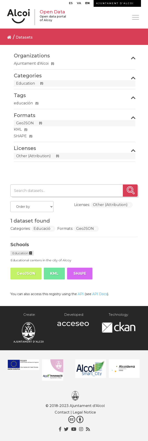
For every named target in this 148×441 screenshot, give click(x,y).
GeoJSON (26, 273)
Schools (19, 244)
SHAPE (79, 273)
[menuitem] (71, 4)
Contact (62, 412)
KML (54, 273)
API (81, 294)
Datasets (24, 37)
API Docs (99, 294)
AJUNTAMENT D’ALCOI (115, 3)
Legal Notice (84, 412)
